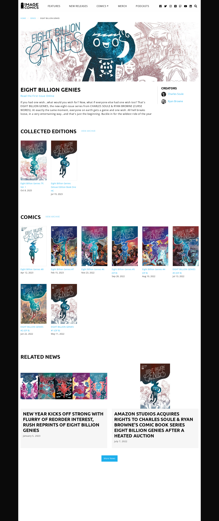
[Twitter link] (165, 6)
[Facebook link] (160, 6)
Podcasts (142, 6)
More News (109, 458)
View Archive (88, 130)
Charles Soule (176, 94)
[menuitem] (54, 6)
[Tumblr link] (175, 6)
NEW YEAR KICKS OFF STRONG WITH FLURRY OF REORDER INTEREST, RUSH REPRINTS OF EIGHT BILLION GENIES (63, 422)
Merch (122, 6)
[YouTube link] (185, 6)
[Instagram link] (170, 6)
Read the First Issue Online (37, 96)
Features (54, 6)
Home (23, 18)
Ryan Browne (175, 101)
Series (33, 18)
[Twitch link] (180, 6)
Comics (101, 6)
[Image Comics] (30, 6)
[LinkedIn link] (190, 6)
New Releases (78, 6)
